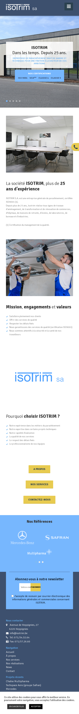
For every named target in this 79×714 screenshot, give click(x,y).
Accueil (10, 652)
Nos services (13, 659)
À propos (11, 655)
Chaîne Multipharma (17, 681)
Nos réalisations (15, 663)
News (9, 667)
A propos (39, 469)
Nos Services (39, 484)
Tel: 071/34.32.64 (19, 637)
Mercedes (11, 689)
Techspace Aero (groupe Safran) (23, 685)
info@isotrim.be (18, 633)
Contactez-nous (39, 499)
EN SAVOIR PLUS (16, 706)
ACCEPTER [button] (36, 706)
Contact (10, 671)
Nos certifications (39, 73)
